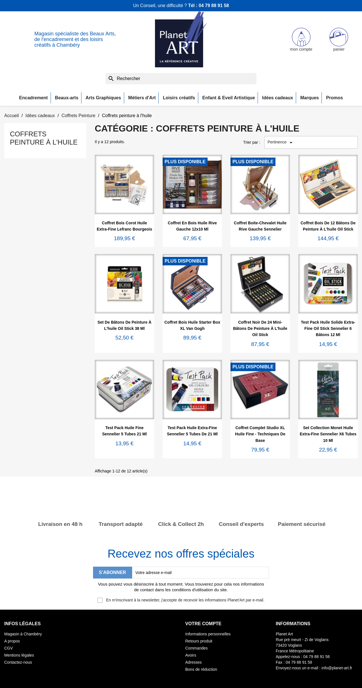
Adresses (193, 662)
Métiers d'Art (142, 97)
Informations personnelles (207, 634)
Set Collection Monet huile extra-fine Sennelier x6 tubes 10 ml (328, 434)
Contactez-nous (18, 662)
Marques (309, 97)
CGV (8, 648)
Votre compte (203, 623)
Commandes (196, 648)
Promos (334, 97)
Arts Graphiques (103, 97)
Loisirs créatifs (179, 97)
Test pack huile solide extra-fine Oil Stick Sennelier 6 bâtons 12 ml (328, 328)
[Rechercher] (181, 78)
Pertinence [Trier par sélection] (281, 142)
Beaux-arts (66, 97)
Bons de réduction (201, 669)
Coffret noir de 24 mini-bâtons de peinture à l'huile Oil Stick (260, 328)
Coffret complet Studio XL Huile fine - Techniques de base (260, 434)
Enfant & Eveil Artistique (228, 97)
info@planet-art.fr (337, 668)
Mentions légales (19, 655)
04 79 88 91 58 (214, 5)
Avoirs (190, 655)
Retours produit (198, 641)
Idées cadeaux (277, 97)
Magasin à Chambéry (23, 634)
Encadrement (33, 97)
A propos (12, 641)
